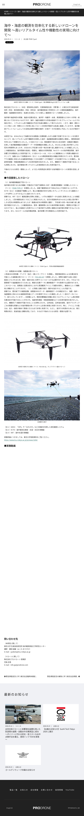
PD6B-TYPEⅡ (17, 188)
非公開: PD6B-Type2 (30, 39)
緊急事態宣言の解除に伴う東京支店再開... (63, 676)
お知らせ (24, 790)
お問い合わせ (47, 790)
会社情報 (34, 790)
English (77, 4)
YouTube (70, 790)
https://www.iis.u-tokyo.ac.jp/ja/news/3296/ (21, 440)
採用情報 (59, 790)
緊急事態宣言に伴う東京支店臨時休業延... (20, 676)
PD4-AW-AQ (39, 277)
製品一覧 (14, 790)
